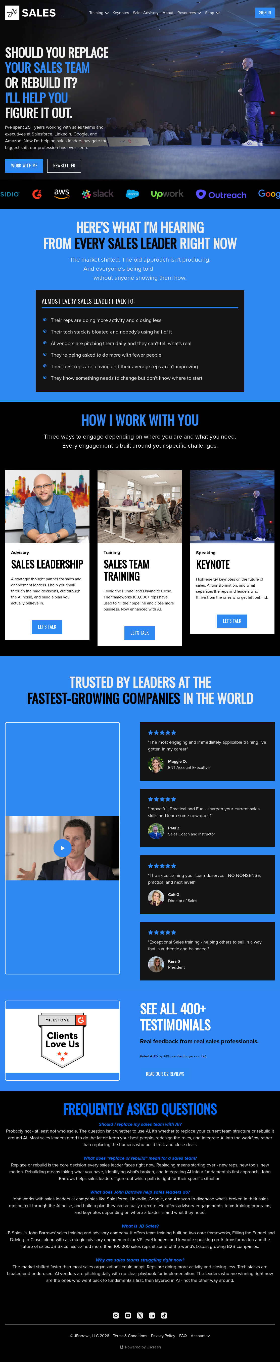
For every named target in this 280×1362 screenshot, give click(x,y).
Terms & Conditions (130, 1336)
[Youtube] (128, 1315)
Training (99, 13)
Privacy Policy (163, 1336)
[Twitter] (140, 1315)
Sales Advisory (146, 13)
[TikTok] (164, 1315)
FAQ (183, 1336)
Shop (212, 13)
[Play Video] (62, 848)
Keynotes (121, 13)
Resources (189, 13)
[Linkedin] (152, 1315)
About (168, 13)
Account (200, 1336)
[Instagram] (116, 1315)
